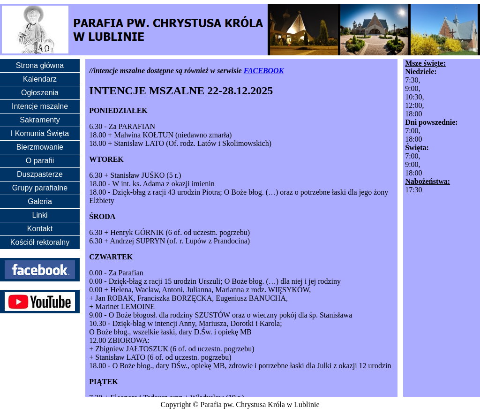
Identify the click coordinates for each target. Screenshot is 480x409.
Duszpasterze (40, 174)
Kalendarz (40, 79)
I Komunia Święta (40, 133)
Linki (40, 215)
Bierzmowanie (39, 147)
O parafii (40, 161)
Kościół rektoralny (39, 242)
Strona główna (40, 65)
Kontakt (39, 229)
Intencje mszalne (40, 106)
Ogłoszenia (40, 93)
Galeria (40, 201)
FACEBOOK (264, 71)
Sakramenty (40, 120)
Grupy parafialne (40, 188)
